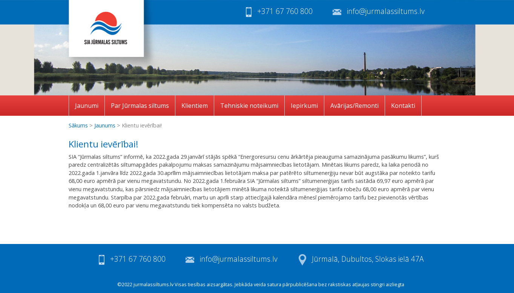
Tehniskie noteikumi (249, 105)
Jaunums (104, 125)
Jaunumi (86, 105)
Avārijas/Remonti (354, 105)
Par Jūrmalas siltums (140, 105)
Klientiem (194, 105)
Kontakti (403, 105)
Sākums (78, 125)
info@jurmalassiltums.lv (386, 11)
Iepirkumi (304, 105)
